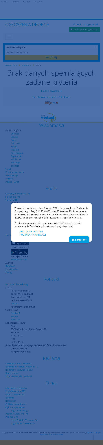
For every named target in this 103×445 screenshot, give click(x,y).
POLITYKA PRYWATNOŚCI (33, 234)
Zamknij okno (79, 239)
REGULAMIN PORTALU (31, 231)
